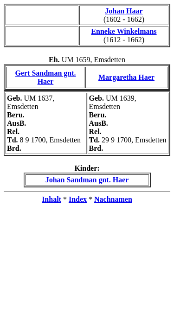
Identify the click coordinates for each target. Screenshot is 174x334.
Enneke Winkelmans (123, 31)
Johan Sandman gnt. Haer (87, 180)
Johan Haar (123, 11)
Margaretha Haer (126, 77)
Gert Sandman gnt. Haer (45, 77)
